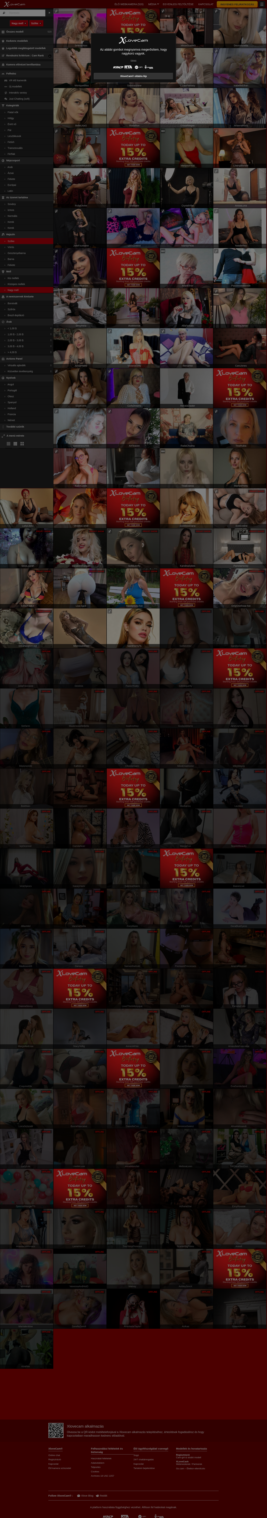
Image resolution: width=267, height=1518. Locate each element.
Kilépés (133, 60)
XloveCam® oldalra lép (133, 76)
